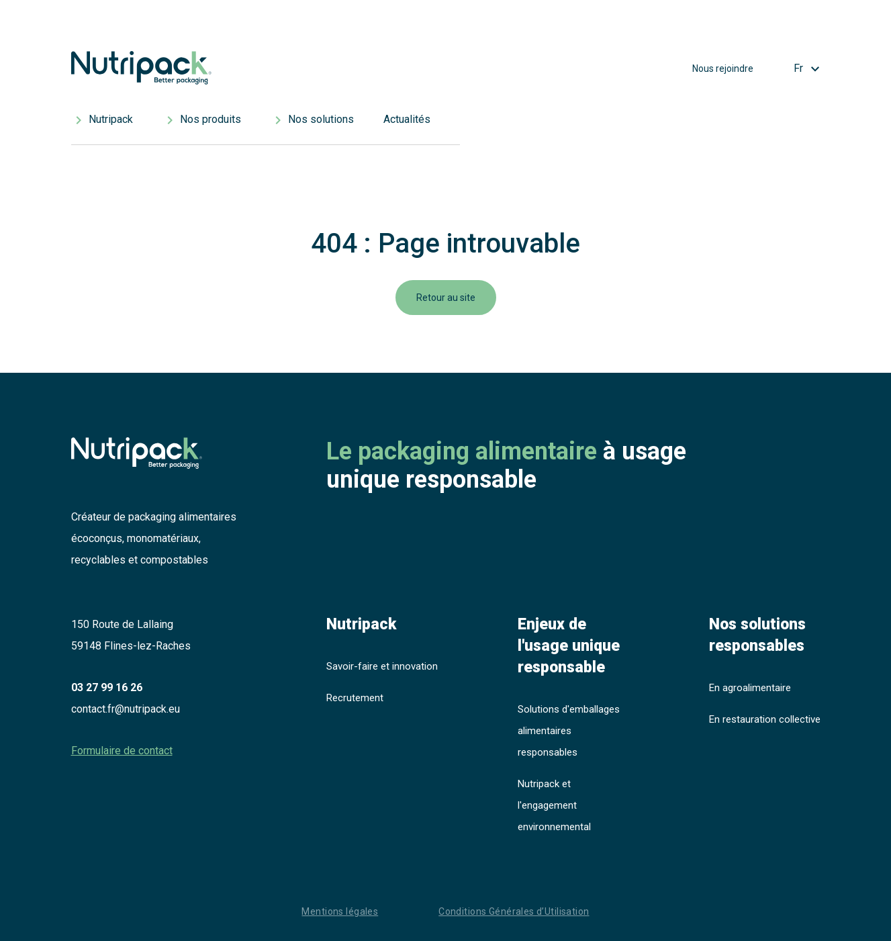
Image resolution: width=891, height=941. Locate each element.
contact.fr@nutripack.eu (125, 709)
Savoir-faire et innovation (382, 666)
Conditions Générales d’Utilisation (513, 911)
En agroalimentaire (750, 688)
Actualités (406, 119)
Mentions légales (339, 911)
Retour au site (445, 297)
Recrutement (354, 698)
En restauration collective (764, 719)
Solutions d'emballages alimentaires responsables (569, 730)
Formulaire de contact (122, 750)
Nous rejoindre (722, 68)
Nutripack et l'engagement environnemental (554, 805)
